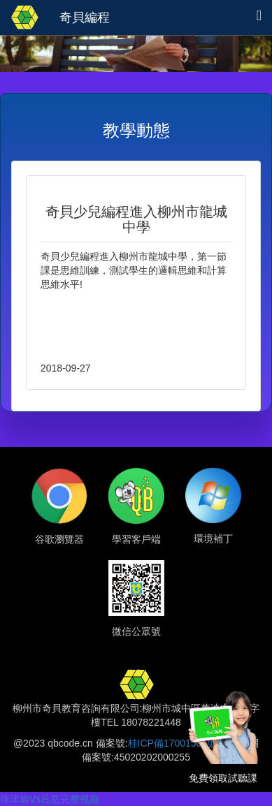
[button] (259, 15)
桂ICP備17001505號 (172, 743)
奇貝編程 (84, 17)
